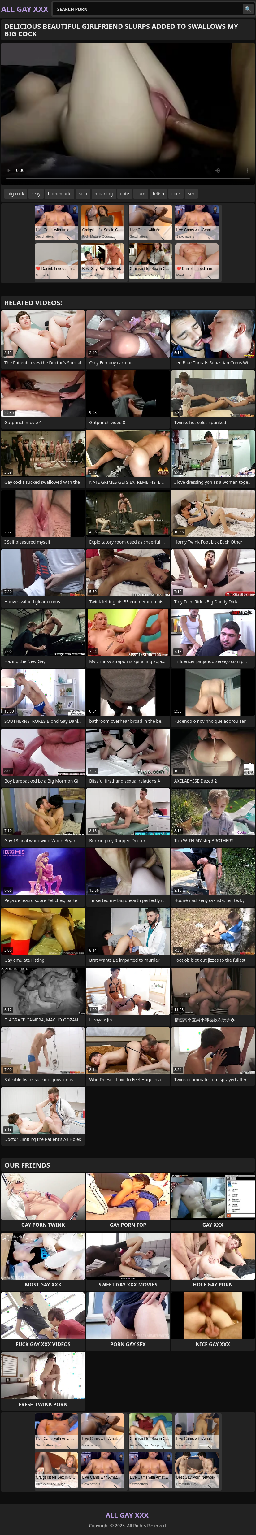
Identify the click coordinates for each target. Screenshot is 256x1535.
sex (191, 194)
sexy (36, 194)
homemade (60, 194)
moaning (104, 194)
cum (141, 194)
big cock (15, 194)
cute (124, 194)
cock (175, 194)
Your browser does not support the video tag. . (128, 114)
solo (83, 194)
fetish (158, 194)
